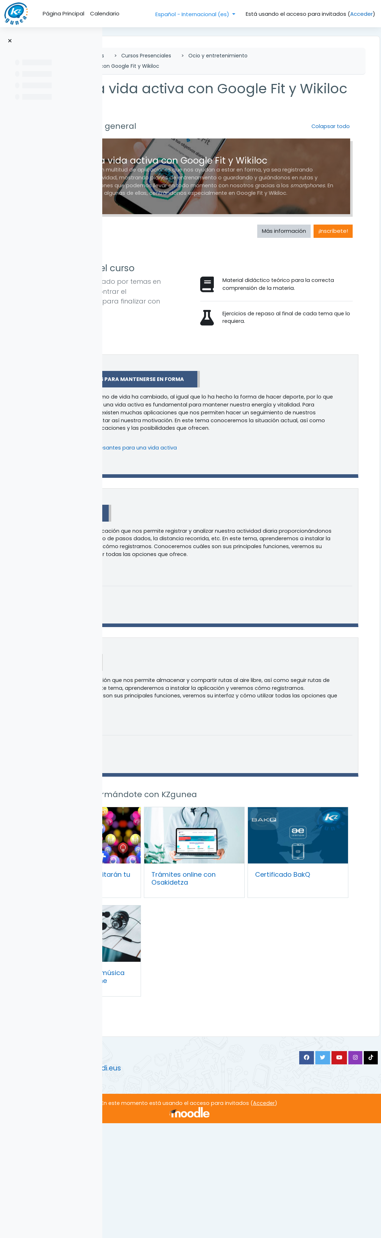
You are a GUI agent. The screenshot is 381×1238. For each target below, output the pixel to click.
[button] (141, 142)
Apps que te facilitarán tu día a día (169, 995)
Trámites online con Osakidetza (231, 995)
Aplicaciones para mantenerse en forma (227, 459)
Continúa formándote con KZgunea (225, 928)
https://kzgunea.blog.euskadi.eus (164, 1183)
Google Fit (181, 619)
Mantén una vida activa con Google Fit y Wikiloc (276, 66)
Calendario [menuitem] (104, 13)
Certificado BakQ (297, 991)
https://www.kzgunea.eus (152, 1171)
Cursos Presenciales (247, 55)
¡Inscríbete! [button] (317, 284)
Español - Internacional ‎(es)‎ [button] (193, 14)
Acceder (361, 14)
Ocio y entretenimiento (169, 66)
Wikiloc (177, 787)
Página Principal (150, 55)
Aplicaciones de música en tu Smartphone (170, 1083)
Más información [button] (268, 284)
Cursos (195, 55)
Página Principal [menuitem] (63, 13)
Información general (195, 142)
